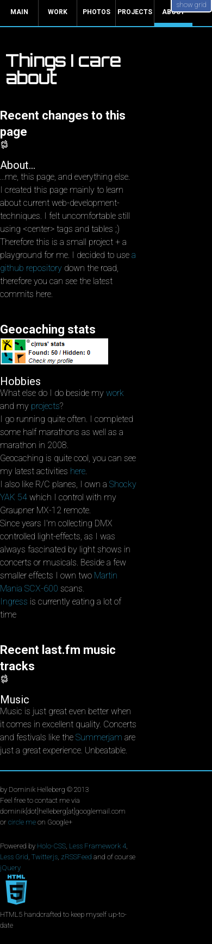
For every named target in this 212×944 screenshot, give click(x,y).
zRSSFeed (76, 857)
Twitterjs (45, 857)
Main (19, 12)
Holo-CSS (51, 846)
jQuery (10, 868)
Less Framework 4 (97, 846)
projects (45, 406)
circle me (22, 822)
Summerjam (99, 737)
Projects (134, 12)
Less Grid (14, 857)
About (173, 12)
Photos (96, 12)
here (77, 471)
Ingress (14, 601)
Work (57, 12)
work (115, 393)
